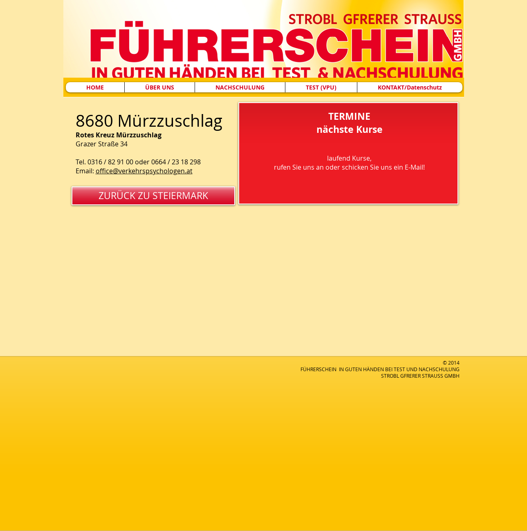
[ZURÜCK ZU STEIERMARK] (153, 195)
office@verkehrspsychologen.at (144, 170)
